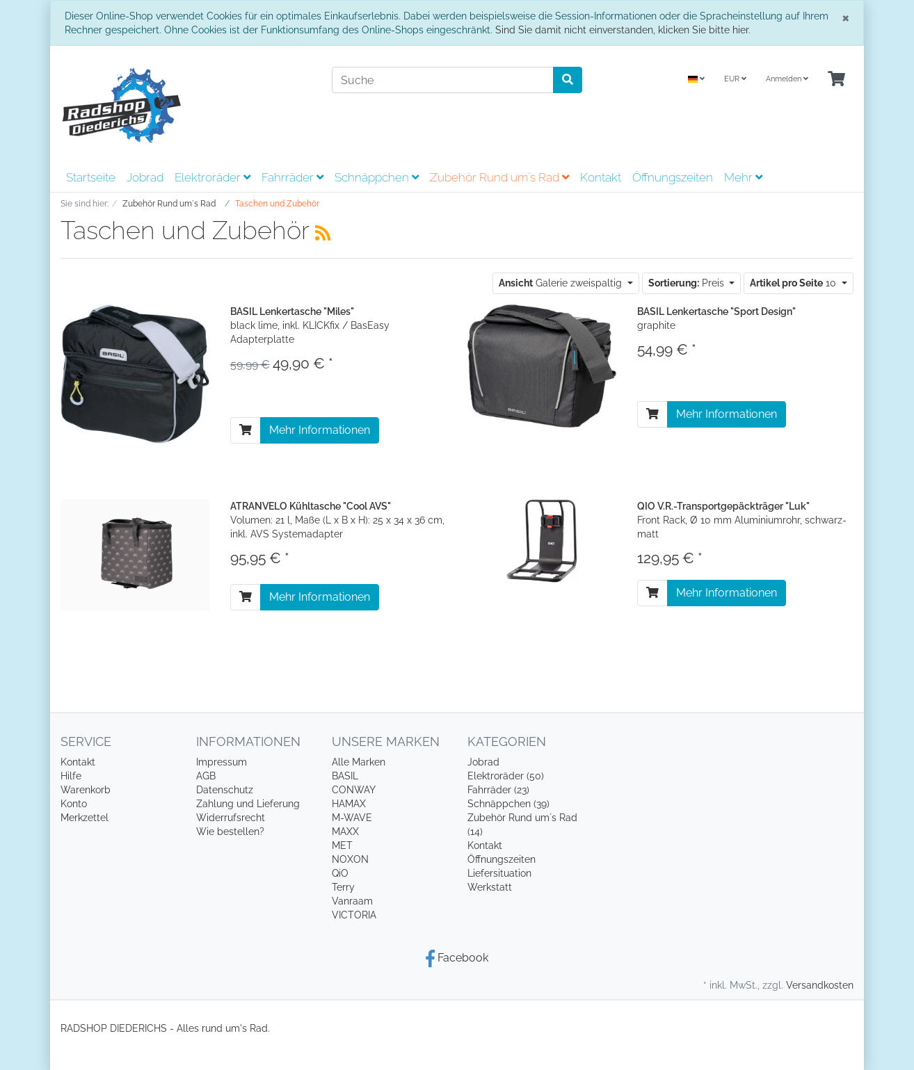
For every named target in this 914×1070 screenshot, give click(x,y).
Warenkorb (86, 789)
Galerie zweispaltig (562, 283)
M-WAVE (352, 817)
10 (794, 283)
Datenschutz (224, 789)
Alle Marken (358, 762)
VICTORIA (354, 915)
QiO (340, 873)
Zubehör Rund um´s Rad (499, 177)
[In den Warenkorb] (245, 430)
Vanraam (352, 901)
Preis (687, 283)
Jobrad (145, 177)
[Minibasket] (836, 79)
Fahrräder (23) (498, 789)
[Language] (696, 80)
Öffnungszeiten (672, 177)
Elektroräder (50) (505, 775)
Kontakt (600, 177)
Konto (74, 803)
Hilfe (71, 775)
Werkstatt (489, 887)
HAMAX (349, 803)
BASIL (345, 775)
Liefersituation (499, 873)
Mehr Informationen (319, 430)
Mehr (743, 177)
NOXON (350, 859)
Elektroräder (212, 177)
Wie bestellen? (230, 831)
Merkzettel (85, 817)
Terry (343, 887)
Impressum (221, 762)
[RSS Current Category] (322, 232)
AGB (206, 775)
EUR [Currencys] (735, 78)
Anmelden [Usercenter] (787, 78)
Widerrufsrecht (230, 817)
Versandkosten (819, 985)
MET (342, 845)
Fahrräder (292, 177)
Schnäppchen (377, 177)
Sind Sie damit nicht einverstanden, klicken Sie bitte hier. (623, 29)
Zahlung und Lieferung (248, 803)
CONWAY (354, 789)
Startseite (90, 177)
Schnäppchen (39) (508, 803)
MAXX (345, 831)
